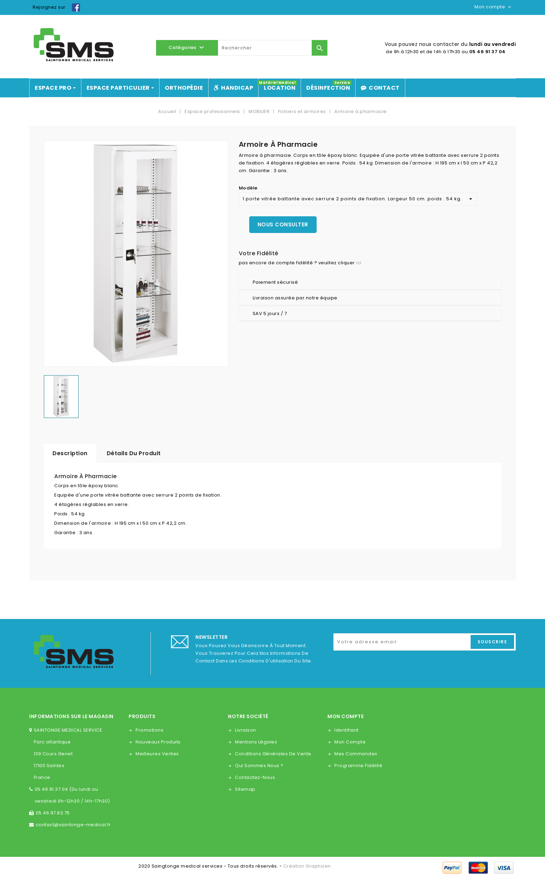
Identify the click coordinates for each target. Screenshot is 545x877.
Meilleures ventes (157, 753)
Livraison (245, 730)
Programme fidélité (358, 765)
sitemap (245, 789)
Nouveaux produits (158, 742)
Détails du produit (134, 453)
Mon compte (350, 742)
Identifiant (346, 730)
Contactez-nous (255, 777)
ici (358, 262)
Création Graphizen (307, 866)
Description (70, 453)
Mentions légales (256, 742)
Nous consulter (283, 224)
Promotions (149, 730)
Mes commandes (355, 753)
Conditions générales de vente (273, 753)
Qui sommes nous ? (259, 765)
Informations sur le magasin (71, 716)
